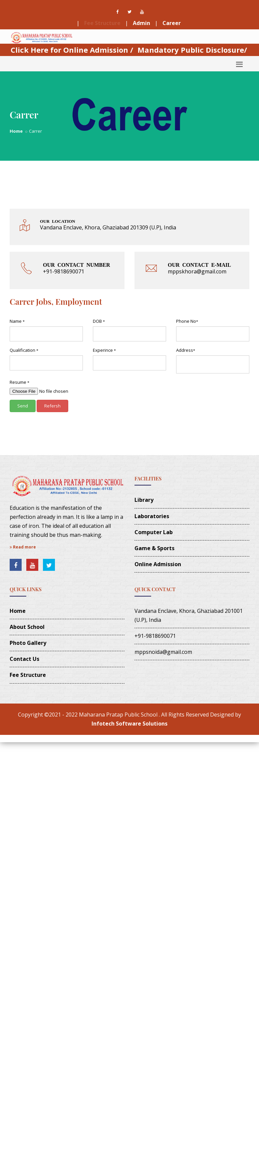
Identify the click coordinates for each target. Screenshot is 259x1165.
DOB (99, 321)
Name (17, 321)
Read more (23, 547)
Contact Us (24, 659)
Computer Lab (153, 532)
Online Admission (157, 564)
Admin (141, 23)
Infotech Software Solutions (129, 723)
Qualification (24, 350)
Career (171, 23)
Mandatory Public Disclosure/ (192, 50)
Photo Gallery (28, 643)
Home (16, 131)
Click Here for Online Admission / (72, 50)
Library (143, 499)
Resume (19, 382)
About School (27, 627)
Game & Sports (154, 548)
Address (185, 350)
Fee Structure (102, 23)
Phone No (187, 321)
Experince (104, 350)
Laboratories (151, 516)
